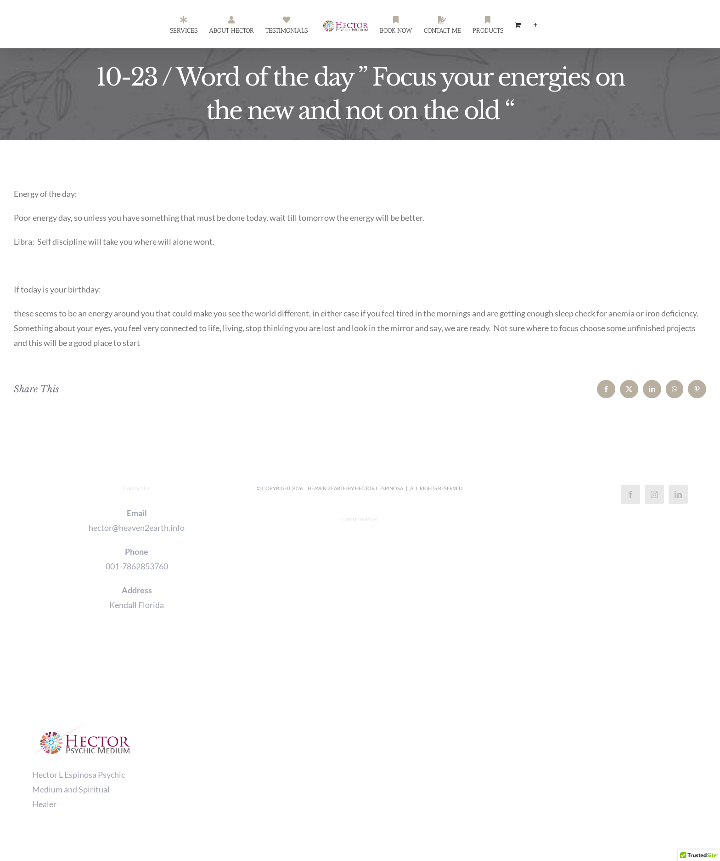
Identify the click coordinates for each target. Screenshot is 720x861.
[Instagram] (654, 494)
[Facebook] (630, 494)
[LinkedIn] (678, 494)
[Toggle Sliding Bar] (535, 24)
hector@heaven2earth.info (137, 527)
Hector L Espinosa (379, 488)
